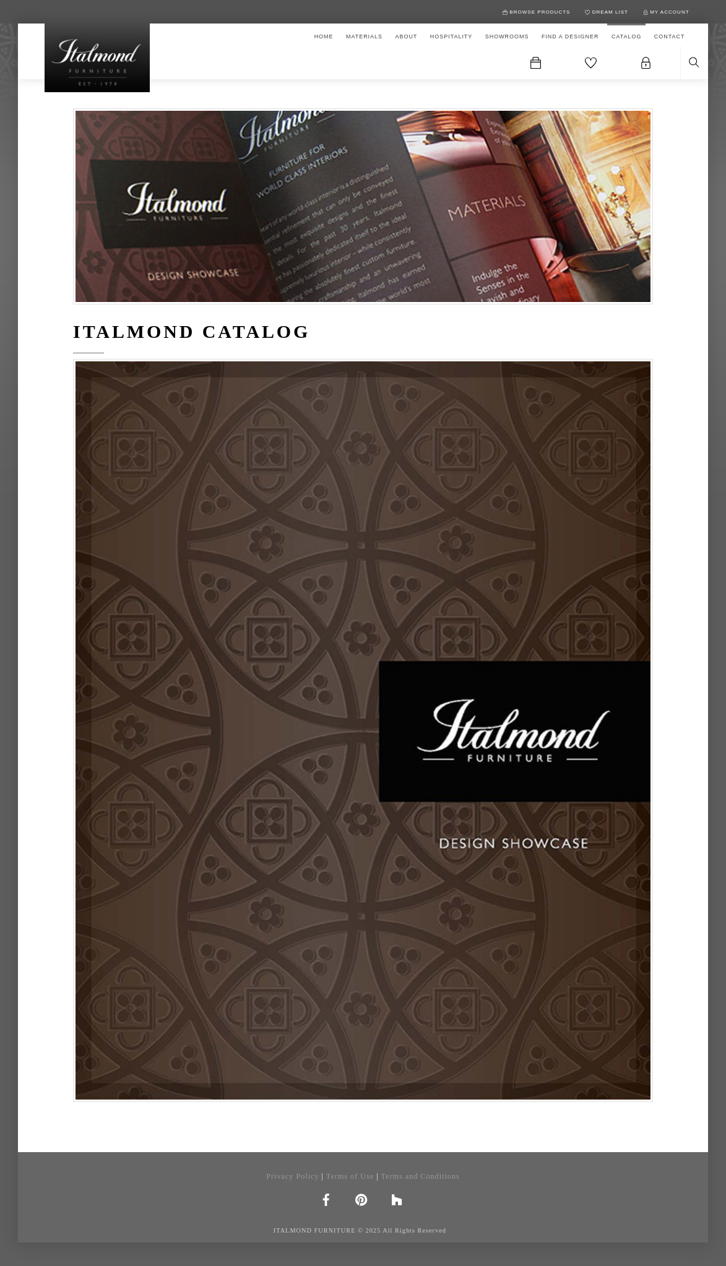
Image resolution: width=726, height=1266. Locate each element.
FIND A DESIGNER (570, 36)
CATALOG (626, 36)
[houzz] (397, 1198)
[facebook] (326, 1198)
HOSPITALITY (451, 36)
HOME (324, 36)
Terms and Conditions (420, 1176)
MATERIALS (364, 36)
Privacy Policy (292, 1176)
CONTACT (669, 36)
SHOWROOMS (507, 36)
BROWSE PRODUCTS (536, 12)
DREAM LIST (606, 12)
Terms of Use (350, 1176)
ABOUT (406, 36)
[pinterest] (361, 1198)
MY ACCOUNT (666, 12)
